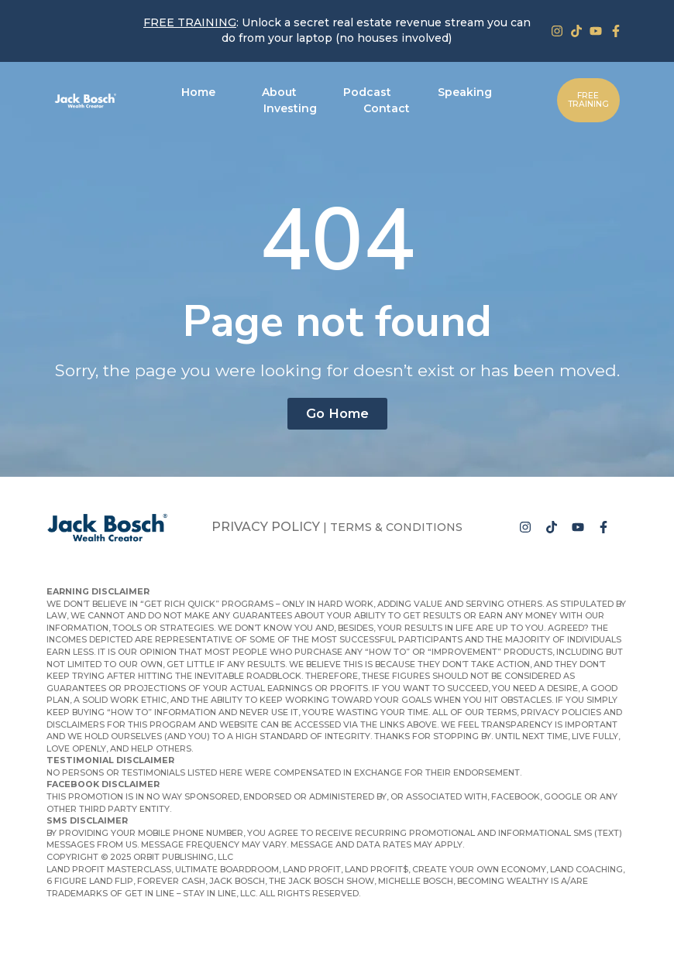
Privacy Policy (265, 526)
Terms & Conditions (396, 527)
